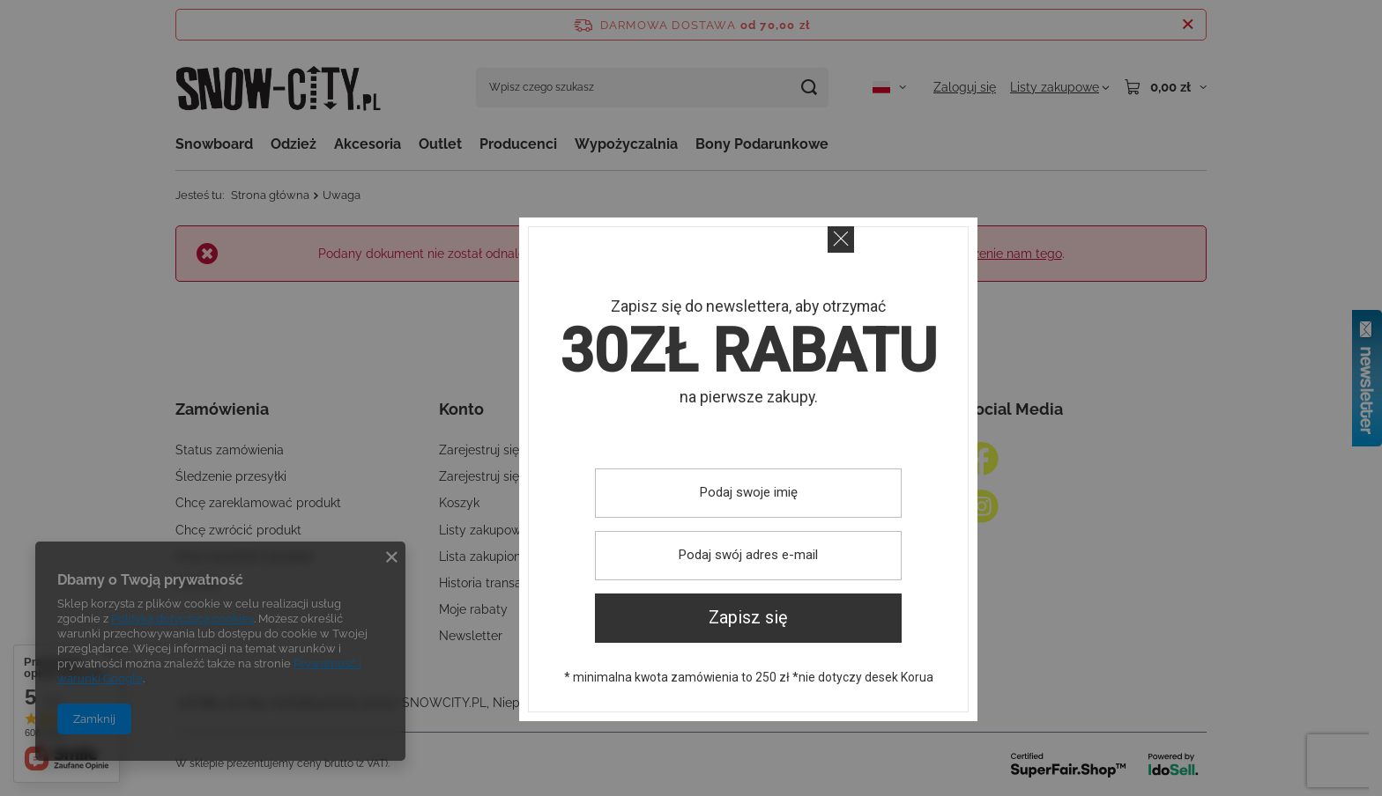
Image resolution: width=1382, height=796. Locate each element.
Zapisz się (748, 618)
